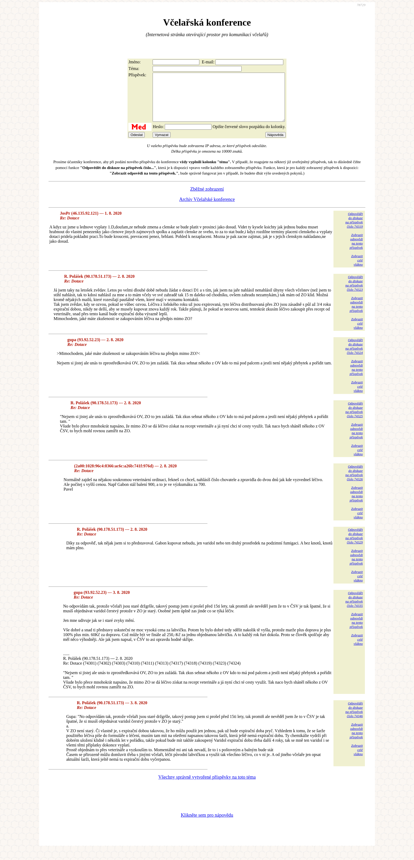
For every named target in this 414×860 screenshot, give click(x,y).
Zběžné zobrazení (207, 198)
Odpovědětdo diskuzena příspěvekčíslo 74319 (354, 229)
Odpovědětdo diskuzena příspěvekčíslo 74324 (354, 355)
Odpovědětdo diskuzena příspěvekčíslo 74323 (354, 292)
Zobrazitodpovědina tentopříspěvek (356, 250)
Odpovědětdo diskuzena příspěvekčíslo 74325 (354, 419)
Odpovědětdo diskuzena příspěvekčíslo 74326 (354, 482)
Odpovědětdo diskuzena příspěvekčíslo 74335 (354, 608)
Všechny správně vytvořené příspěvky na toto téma (207, 786)
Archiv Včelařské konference (207, 209)
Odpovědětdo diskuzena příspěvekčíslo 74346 (354, 719)
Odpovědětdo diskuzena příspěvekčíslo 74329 (354, 545)
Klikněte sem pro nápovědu (207, 824)
